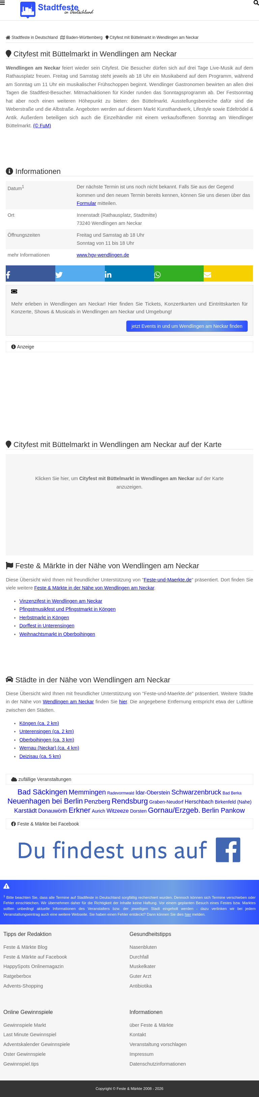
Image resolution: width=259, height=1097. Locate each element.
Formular (86, 203)
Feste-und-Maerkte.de (168, 579)
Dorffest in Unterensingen (46, 625)
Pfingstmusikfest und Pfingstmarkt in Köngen (67, 609)
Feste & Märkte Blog (25, 947)
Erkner (79, 810)
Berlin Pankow (223, 810)
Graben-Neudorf (166, 802)
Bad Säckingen (42, 792)
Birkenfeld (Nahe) (233, 802)
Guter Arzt (140, 976)
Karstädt (25, 810)
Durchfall (139, 957)
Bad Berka (232, 793)
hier (123, 701)
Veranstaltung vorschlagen (158, 1044)
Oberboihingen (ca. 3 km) (46, 739)
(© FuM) (42, 125)
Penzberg (97, 801)
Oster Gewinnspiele (24, 1054)
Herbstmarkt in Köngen (44, 617)
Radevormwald (120, 793)
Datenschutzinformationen (158, 1064)
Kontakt (138, 1034)
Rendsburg (130, 801)
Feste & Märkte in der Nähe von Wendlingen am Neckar (94, 588)
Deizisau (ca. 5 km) (40, 756)
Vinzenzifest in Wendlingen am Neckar (60, 601)
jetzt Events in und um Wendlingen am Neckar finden (187, 326)
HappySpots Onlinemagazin (33, 966)
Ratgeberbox (17, 976)
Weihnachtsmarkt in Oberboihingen (57, 634)
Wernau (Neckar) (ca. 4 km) (49, 748)
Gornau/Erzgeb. (174, 810)
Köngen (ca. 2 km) (39, 723)
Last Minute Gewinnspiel (29, 1034)
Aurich (98, 811)
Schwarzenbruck (196, 792)
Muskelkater (143, 966)
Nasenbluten (143, 947)
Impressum (141, 1054)
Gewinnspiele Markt (24, 1025)
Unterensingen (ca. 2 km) (46, 731)
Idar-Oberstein (153, 792)
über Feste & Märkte (151, 1025)
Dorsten (138, 811)
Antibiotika (141, 986)
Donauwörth (52, 811)
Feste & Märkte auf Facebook (35, 957)
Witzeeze (118, 811)
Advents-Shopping (23, 986)
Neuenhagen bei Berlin (45, 801)
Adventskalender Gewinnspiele (36, 1044)
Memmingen (87, 792)
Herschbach (199, 802)
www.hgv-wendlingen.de (103, 255)
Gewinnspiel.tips (21, 1064)
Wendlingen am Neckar (68, 701)
